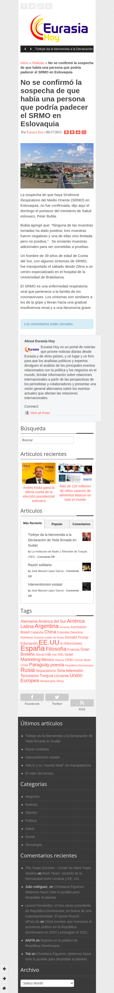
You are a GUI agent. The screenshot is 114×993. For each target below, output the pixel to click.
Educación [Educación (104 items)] (29, 643)
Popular (57, 524)
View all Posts (40, 413)
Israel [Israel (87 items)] (69, 654)
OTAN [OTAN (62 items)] (24, 665)
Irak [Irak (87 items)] (48, 654)
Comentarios (81, 524)
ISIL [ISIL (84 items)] (61, 654)
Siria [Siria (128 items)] (61, 670)
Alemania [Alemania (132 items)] (29, 621)
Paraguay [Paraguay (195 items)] (39, 664)
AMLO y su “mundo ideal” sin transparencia (58, 765)
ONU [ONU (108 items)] (69, 660)
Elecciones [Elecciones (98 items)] (73, 643)
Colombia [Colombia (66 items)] (63, 632)
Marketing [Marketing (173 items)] (30, 659)
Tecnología (33, 845)
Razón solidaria (40, 565)
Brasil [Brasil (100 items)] (24, 632)
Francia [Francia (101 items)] (73, 649)
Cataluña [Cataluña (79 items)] (36, 632)
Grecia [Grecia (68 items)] (40, 654)
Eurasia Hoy (35, 132)
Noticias (38, 63)
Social (30, 837)
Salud (29, 829)
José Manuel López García (48, 571)
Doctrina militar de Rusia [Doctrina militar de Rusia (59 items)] (49, 637)
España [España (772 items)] (32, 648)
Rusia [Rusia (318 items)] (27, 670)
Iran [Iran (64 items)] (54, 654)
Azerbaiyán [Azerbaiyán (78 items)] (78, 627)
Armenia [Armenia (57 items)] (65, 627)
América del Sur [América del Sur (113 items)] (52, 621)
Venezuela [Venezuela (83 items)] (47, 681)
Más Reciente (32, 523)
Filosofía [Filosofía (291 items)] (56, 649)
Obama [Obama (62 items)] (59, 659)
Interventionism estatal (45, 584)
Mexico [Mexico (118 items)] (47, 659)
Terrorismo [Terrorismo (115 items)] (29, 676)
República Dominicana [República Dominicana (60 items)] (79, 665)
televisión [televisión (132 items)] (74, 670)
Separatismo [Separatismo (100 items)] (46, 671)
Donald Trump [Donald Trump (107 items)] (76, 637)
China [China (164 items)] (50, 631)
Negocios (32, 796)
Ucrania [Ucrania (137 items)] (61, 675)
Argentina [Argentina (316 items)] (46, 626)
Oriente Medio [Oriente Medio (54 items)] (83, 660)
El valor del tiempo (39, 773)
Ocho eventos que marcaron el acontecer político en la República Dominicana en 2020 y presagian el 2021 (58, 927)
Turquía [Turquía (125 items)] (46, 675)
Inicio (24, 63)
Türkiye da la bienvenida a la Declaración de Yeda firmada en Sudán (64, 50)
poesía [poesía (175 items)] (57, 664)
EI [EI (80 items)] (62, 643)
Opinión (31, 813)
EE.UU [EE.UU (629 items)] (49, 642)
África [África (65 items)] (60, 681)
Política (31, 821)
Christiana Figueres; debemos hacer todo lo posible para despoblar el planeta (55, 892)
